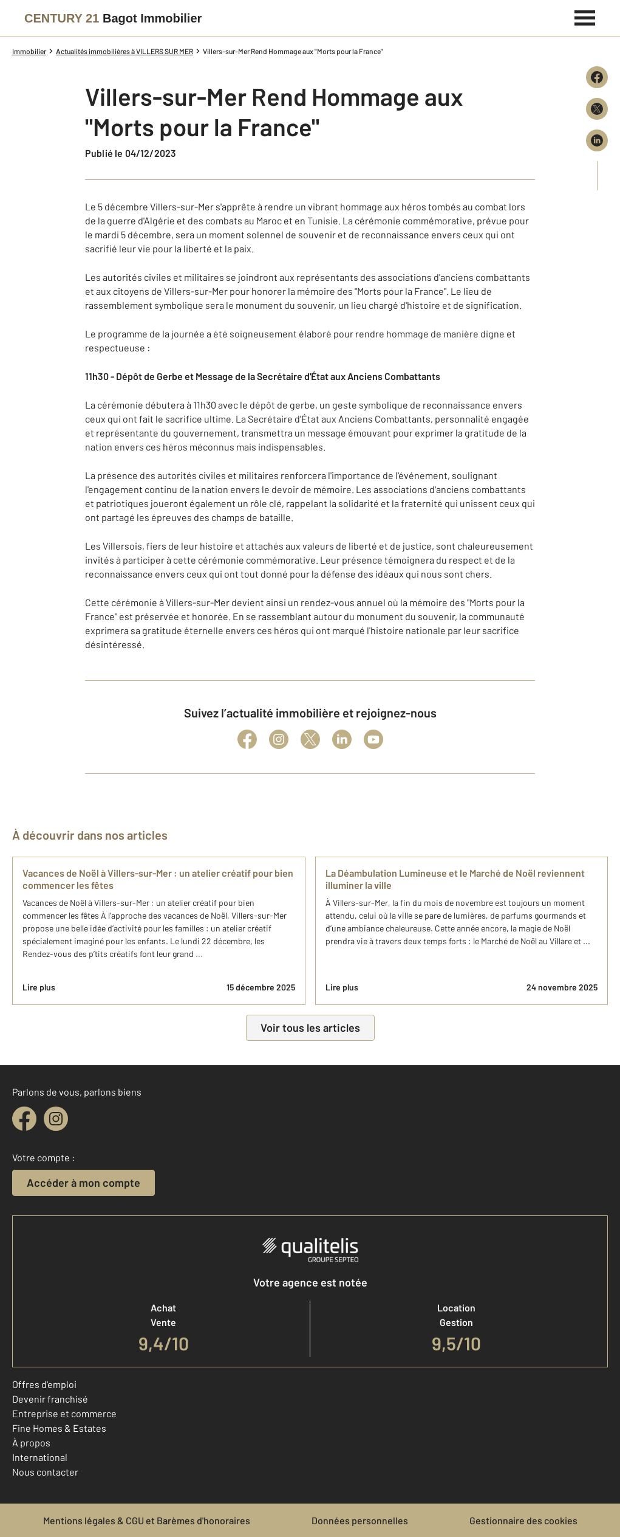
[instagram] (56, 1119)
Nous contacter (45, 1471)
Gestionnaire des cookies (523, 1520)
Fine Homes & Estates (59, 1428)
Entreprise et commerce (64, 1413)
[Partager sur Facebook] (597, 77)
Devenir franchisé (50, 1398)
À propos (31, 1442)
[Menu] (585, 16)
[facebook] (24, 1119)
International (39, 1457)
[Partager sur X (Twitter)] (597, 109)
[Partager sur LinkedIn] (597, 140)
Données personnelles (360, 1520)
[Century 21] (113, 18)
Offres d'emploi (44, 1384)
